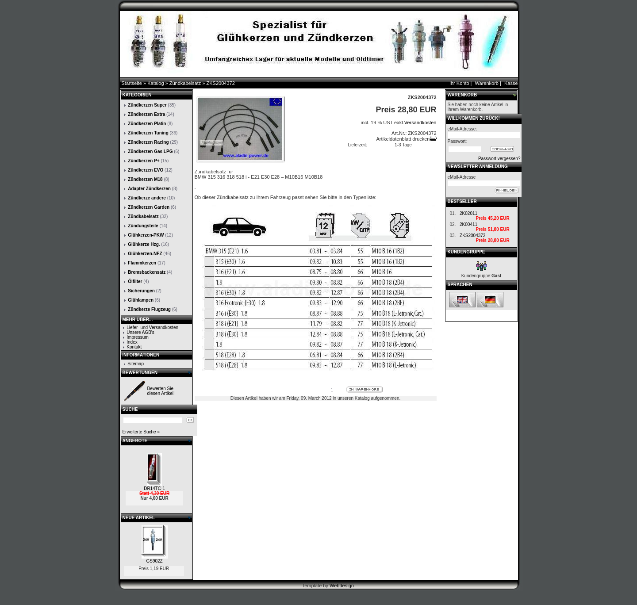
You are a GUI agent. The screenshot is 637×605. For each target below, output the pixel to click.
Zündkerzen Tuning (148, 132)
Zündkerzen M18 (145, 179)
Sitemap (135, 363)
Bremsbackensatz (146, 272)
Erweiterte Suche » (141, 431)
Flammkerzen (142, 262)
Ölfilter (135, 281)
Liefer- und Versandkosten (152, 327)
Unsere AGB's (140, 332)
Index (132, 342)
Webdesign (342, 585)
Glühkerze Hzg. (144, 244)
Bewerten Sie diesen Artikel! (161, 391)
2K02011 (468, 213)
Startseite (132, 83)
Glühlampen (140, 300)
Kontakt (134, 347)
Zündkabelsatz (185, 83)
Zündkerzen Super (147, 105)
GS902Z (154, 561)
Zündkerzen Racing (148, 142)
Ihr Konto (459, 83)
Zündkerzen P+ (143, 160)
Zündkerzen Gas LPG (150, 151)
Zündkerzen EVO (145, 170)
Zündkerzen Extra (146, 114)
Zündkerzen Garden (148, 207)
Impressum (137, 337)
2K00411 (468, 224)
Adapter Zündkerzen (149, 188)
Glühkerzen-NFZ (145, 253)
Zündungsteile (143, 225)
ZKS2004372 (221, 83)
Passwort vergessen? (499, 158)
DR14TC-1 (154, 488)
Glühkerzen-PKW (146, 235)
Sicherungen (141, 290)
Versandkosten (420, 122)
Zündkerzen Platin (147, 123)
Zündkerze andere (147, 197)
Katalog (155, 83)
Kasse (511, 83)
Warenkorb (487, 83)
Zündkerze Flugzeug (149, 309)
